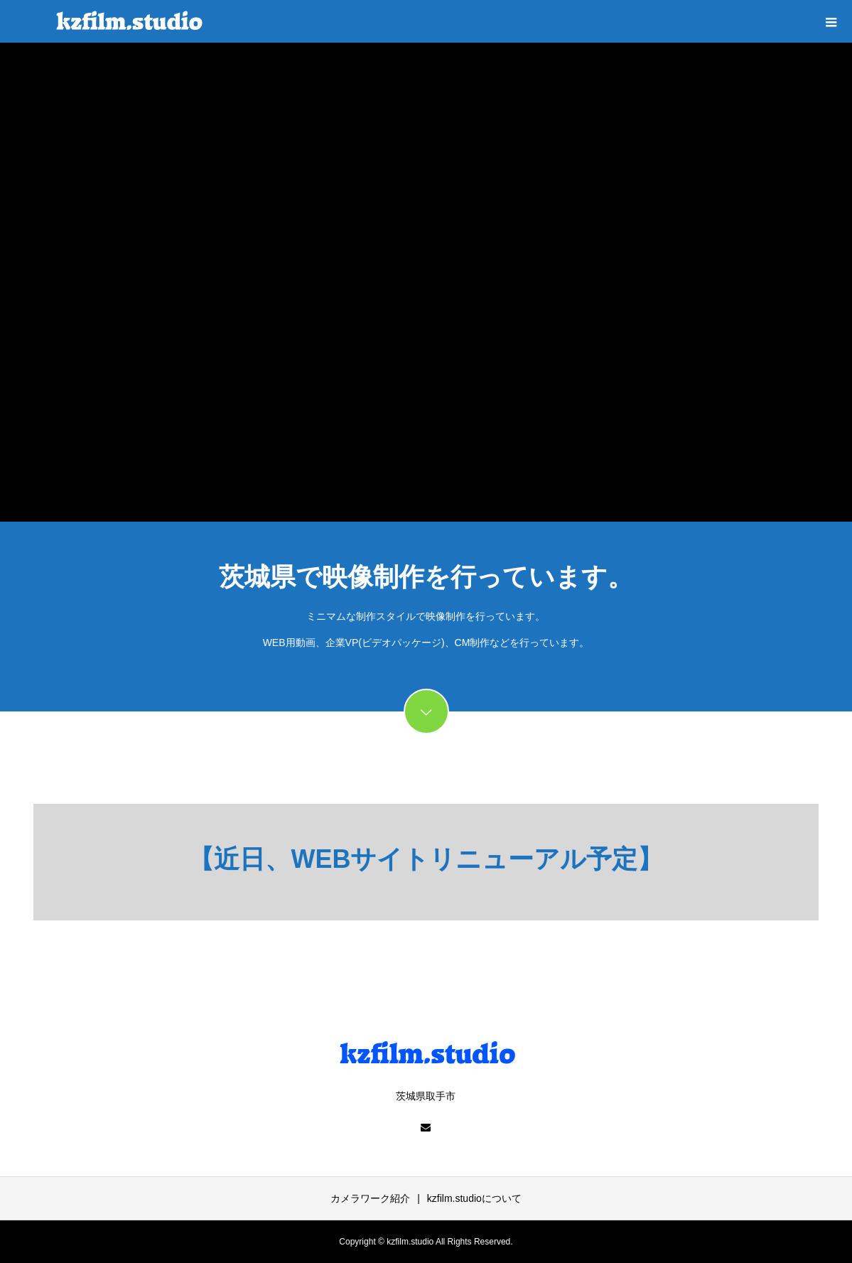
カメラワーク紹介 (370, 1198)
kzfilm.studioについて (474, 1198)
